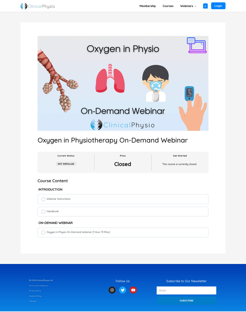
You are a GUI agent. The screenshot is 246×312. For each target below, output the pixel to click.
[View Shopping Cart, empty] (205, 5)
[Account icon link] (218, 6)
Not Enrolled (66, 163)
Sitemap (33, 301)
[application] (195, 6)
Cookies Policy (35, 296)
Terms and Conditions (39, 286)
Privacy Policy (35, 291)
